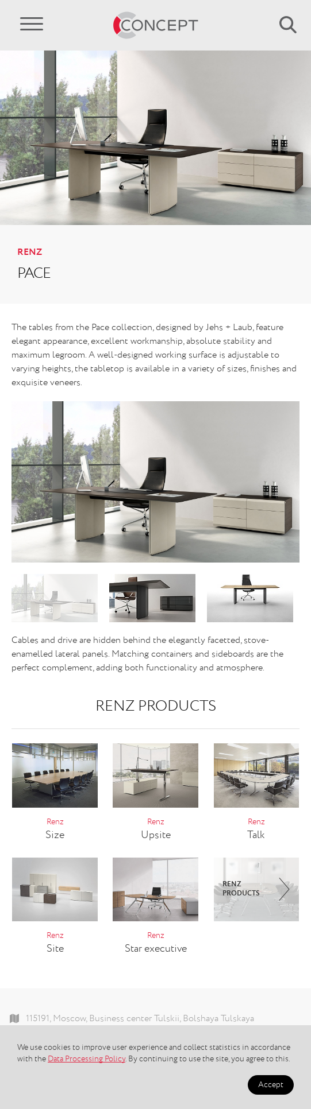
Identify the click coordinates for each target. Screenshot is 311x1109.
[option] (155, 482)
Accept (270, 1085)
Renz (29, 252)
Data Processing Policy (86, 1059)
